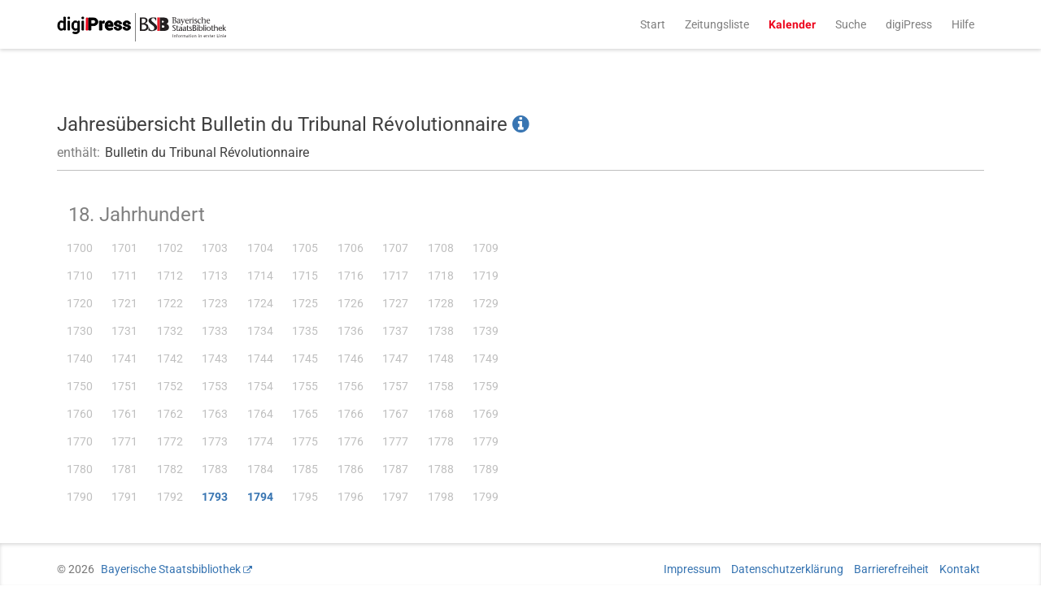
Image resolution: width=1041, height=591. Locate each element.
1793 (215, 496)
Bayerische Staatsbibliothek (171, 569)
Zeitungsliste (717, 24)
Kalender (792, 24)
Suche (850, 24)
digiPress (909, 24)
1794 (260, 496)
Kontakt (959, 569)
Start (652, 24)
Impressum (692, 569)
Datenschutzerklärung (787, 569)
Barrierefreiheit (891, 569)
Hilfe (963, 24)
